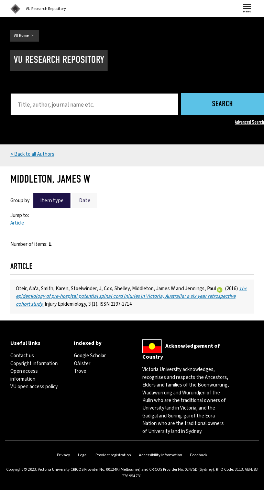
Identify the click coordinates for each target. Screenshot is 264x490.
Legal (83, 455)
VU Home (21, 35)
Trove (80, 371)
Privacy (63, 455)
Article (17, 223)
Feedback (198, 455)
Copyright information (34, 363)
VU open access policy (34, 386)
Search (222, 104)
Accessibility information (160, 455)
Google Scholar (90, 355)
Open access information (24, 375)
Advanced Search (249, 122)
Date (84, 200)
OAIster (82, 363)
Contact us (22, 355)
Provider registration (113, 455)
